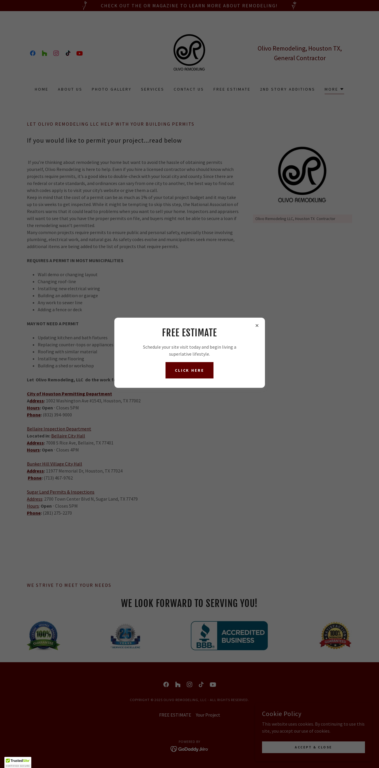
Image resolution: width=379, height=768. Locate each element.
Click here (189, 370)
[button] (17, 762)
